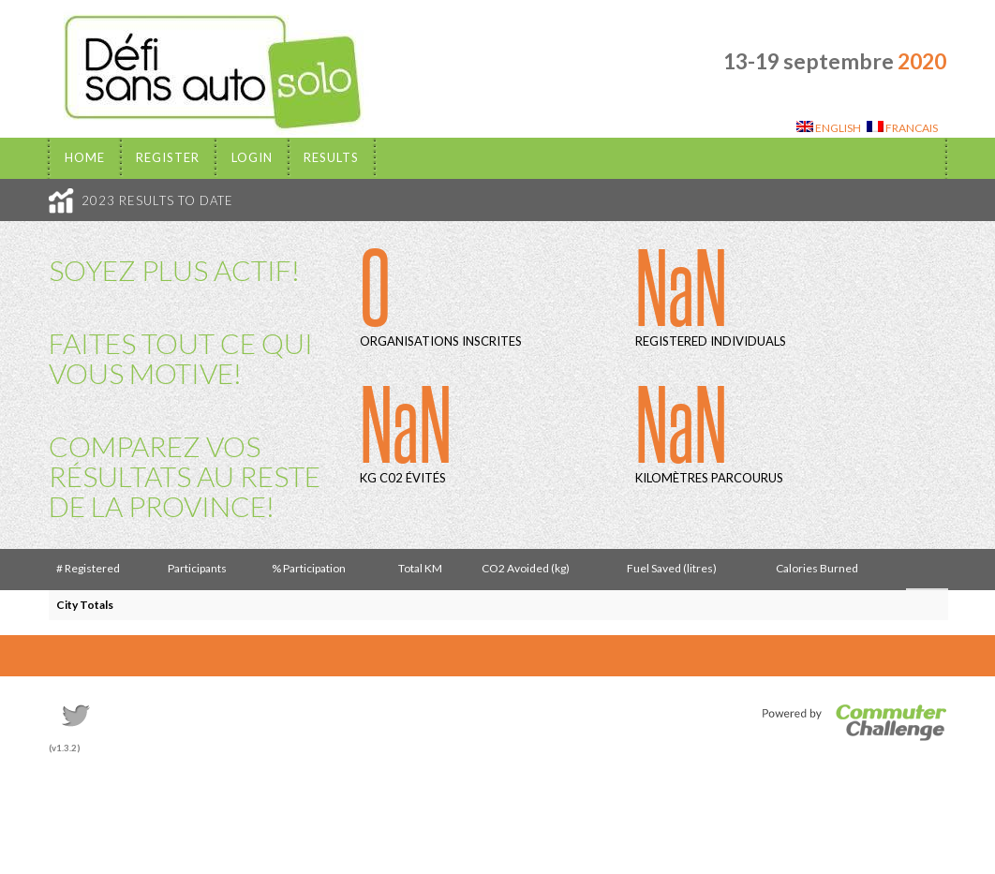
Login (252, 157)
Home (85, 157)
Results (331, 157)
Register (168, 157)
